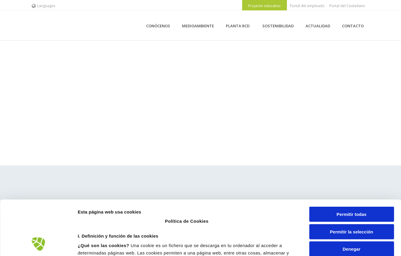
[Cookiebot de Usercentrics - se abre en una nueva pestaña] (38, 244)
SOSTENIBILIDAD (278, 26)
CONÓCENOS (158, 26)
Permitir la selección (351, 181)
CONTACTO (353, 26)
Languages (43, 5)
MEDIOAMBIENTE (198, 26)
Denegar (351, 199)
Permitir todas (352, 164)
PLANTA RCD (238, 26)
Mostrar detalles (318, 244)
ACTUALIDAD (318, 26)
